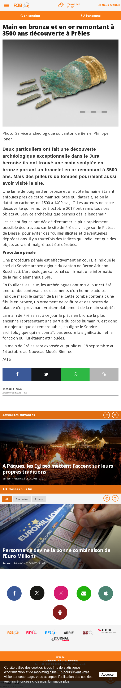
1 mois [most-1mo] (39, 498)
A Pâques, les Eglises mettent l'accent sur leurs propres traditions (58, 468)
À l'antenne (91, 16)
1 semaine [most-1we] (22, 498)
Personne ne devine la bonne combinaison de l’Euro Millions (56, 553)
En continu (30, 16)
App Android (60, 612)
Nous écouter (111, 5)
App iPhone (105, 593)
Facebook (14, 593)
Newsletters (84, 593)
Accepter (108, 674)
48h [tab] (7, 498)
